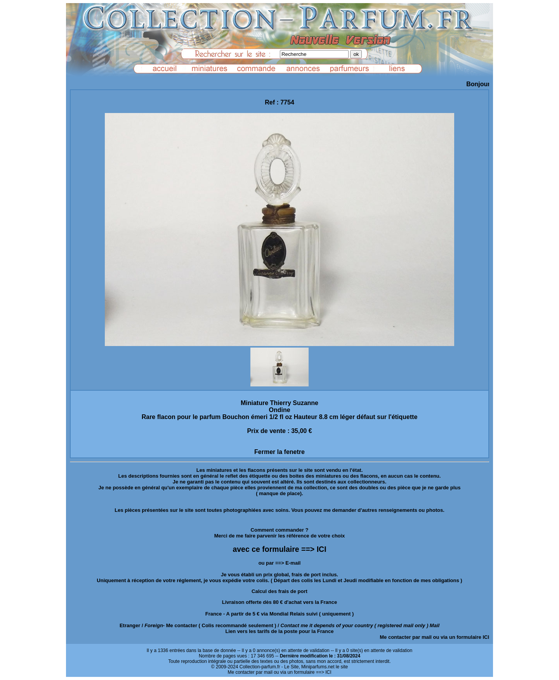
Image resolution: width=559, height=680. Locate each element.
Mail (434, 625)
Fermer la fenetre (279, 452)
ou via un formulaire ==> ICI (302, 672)
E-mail (292, 563)
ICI (486, 637)
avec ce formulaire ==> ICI (279, 549)
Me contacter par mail (406, 637)
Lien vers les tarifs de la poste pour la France (280, 631)
